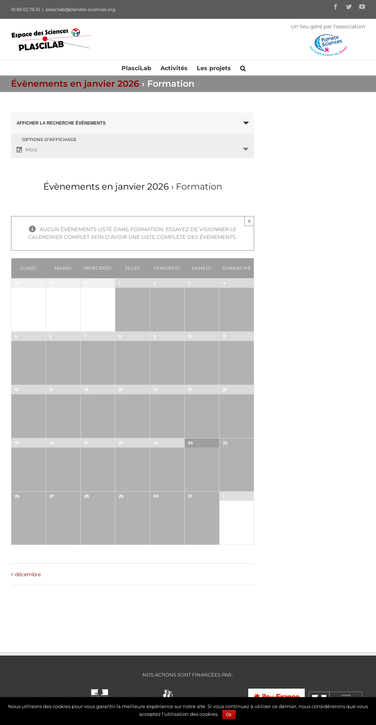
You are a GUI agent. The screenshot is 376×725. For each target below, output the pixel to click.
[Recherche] (243, 67)
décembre (28, 574)
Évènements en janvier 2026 (75, 83)
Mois (27, 149)
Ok (229, 714)
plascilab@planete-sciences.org (80, 9)
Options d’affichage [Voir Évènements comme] (49, 139)
